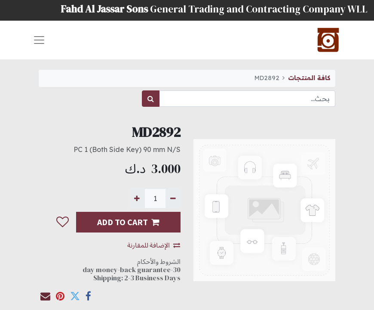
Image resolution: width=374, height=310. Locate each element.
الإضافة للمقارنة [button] (153, 245)
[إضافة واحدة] (136, 198)
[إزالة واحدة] (173, 198)
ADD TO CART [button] (128, 222)
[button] (62, 222)
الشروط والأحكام (159, 261)
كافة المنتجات (309, 78)
